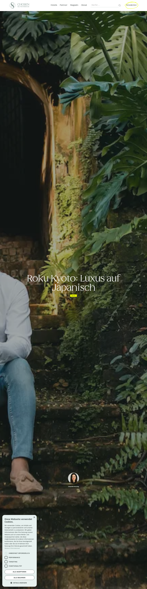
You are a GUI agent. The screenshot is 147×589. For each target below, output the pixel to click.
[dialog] (19, 551)
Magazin (74, 5)
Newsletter (131, 5)
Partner (63, 5)
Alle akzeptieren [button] (19, 572)
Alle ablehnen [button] (19, 578)
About (84, 5)
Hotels (54, 5)
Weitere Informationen (12, 548)
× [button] (34, 517)
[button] (19, 582)
